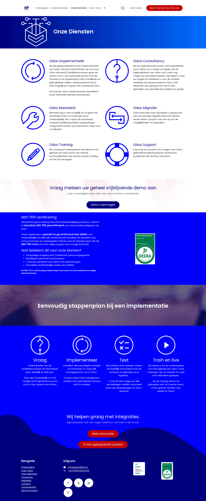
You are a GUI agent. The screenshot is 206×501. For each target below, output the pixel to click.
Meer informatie (103, 434)
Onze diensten (29, 473)
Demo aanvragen (103, 205)
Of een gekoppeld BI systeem (103, 444)
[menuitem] (42, 8)
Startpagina (27, 467)
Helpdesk (26, 480)
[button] (123, 8)
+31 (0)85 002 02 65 (78, 470)
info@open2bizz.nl (78, 467)
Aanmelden (136, 7)
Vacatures (27, 477)
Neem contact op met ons (164, 7)
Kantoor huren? (29, 490)
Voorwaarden (28, 487)
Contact (26, 483)
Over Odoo (27, 470)
